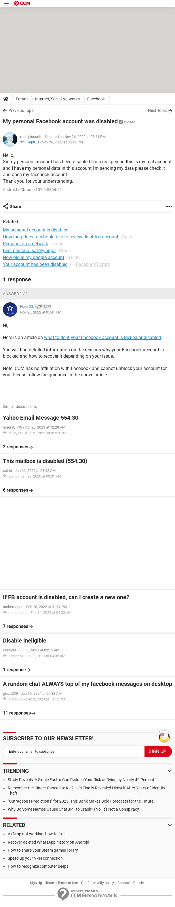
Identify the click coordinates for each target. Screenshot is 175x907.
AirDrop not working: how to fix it (37, 834)
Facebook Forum (93, 264)
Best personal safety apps (29, 250)
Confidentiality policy (97, 883)
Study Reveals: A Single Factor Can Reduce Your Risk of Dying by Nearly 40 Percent (81, 779)
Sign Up (36, 883)
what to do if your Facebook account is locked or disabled (102, 337)
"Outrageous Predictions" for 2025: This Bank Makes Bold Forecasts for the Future (80, 801)
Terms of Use (68, 883)
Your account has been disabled (35, 264)
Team (49, 883)
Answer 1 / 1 (15, 293)
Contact (123, 883)
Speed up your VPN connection (35, 858)
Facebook (96, 99)
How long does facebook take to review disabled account (60, 237)
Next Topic (157, 110)
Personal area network (25, 243)
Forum (22, 99)
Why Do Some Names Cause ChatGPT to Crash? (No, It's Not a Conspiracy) (74, 809)
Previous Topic (21, 110)
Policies (139, 883)
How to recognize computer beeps (38, 866)
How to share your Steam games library (43, 850)
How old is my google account (33, 257)
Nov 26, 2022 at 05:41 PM (62, 142)
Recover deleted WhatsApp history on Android (48, 842)
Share (15, 206)
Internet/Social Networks (57, 99)
